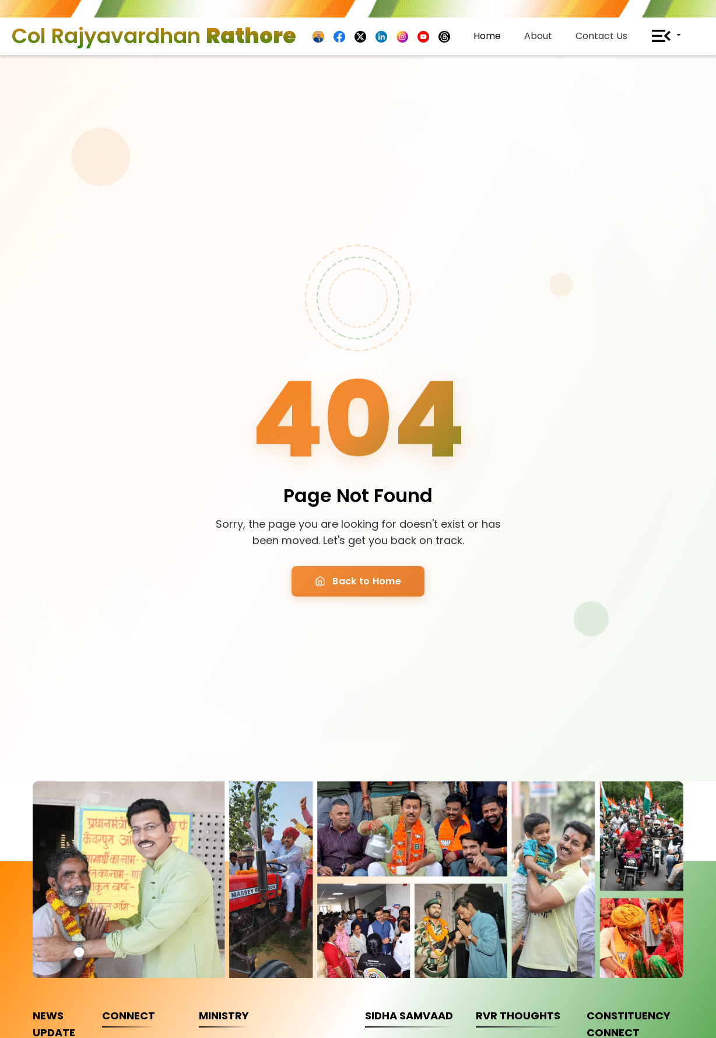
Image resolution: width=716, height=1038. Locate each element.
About (538, 36)
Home (487, 36)
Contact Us (601, 36)
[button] (666, 36)
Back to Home (358, 581)
